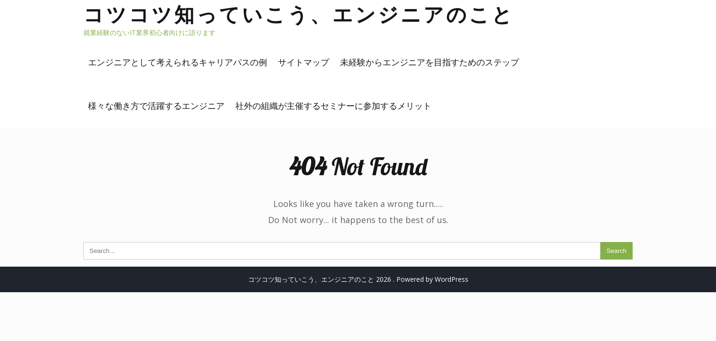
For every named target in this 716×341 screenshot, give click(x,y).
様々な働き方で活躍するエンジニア (156, 105)
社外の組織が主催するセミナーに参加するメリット (333, 105)
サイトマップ (303, 62)
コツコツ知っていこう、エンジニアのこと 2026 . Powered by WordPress (358, 279)
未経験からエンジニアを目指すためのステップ (429, 62)
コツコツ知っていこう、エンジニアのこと (298, 14)
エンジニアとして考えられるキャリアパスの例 (177, 62)
